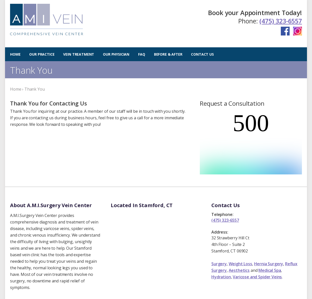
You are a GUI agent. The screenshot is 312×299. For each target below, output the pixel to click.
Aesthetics (239, 246)
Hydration (221, 252)
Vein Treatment (78, 54)
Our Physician (116, 54)
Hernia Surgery (268, 239)
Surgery (219, 239)
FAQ (141, 54)
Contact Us (202, 54)
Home (15, 54)
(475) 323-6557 (280, 21)
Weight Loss (240, 239)
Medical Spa (269, 246)
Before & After (168, 54)
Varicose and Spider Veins (257, 252)
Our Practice (41, 54)
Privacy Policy (106, 292)
